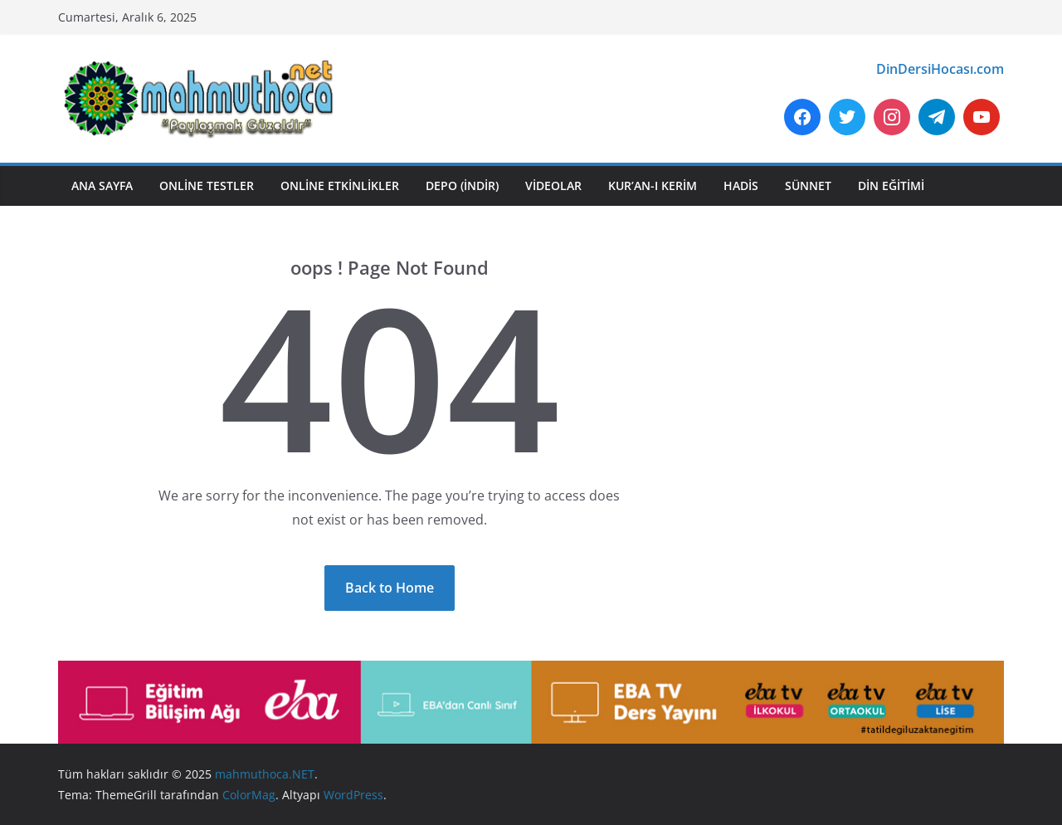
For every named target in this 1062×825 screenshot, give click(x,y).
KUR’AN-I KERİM (652, 185)
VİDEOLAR (553, 185)
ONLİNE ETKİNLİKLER (339, 185)
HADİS (740, 185)
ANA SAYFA (102, 185)
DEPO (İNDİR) (462, 185)
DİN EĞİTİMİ (891, 185)
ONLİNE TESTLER (206, 185)
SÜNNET (808, 185)
